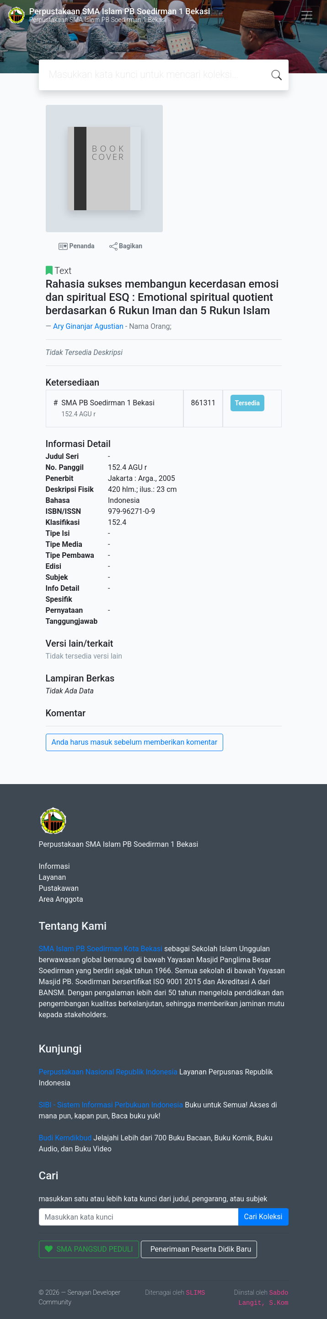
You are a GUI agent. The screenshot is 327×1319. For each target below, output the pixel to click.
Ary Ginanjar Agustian (88, 326)
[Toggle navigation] (307, 15)
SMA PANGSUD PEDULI (89, 1249)
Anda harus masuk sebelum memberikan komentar (135, 742)
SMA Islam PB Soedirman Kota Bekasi (101, 948)
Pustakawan (59, 888)
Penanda (77, 246)
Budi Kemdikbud (65, 1138)
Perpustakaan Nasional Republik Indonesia (108, 1072)
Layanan (52, 877)
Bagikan (125, 246)
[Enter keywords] (139, 1217)
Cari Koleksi (263, 1216)
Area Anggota (61, 899)
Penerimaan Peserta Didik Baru (201, 1249)
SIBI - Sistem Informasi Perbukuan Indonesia (111, 1105)
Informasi (54, 866)
